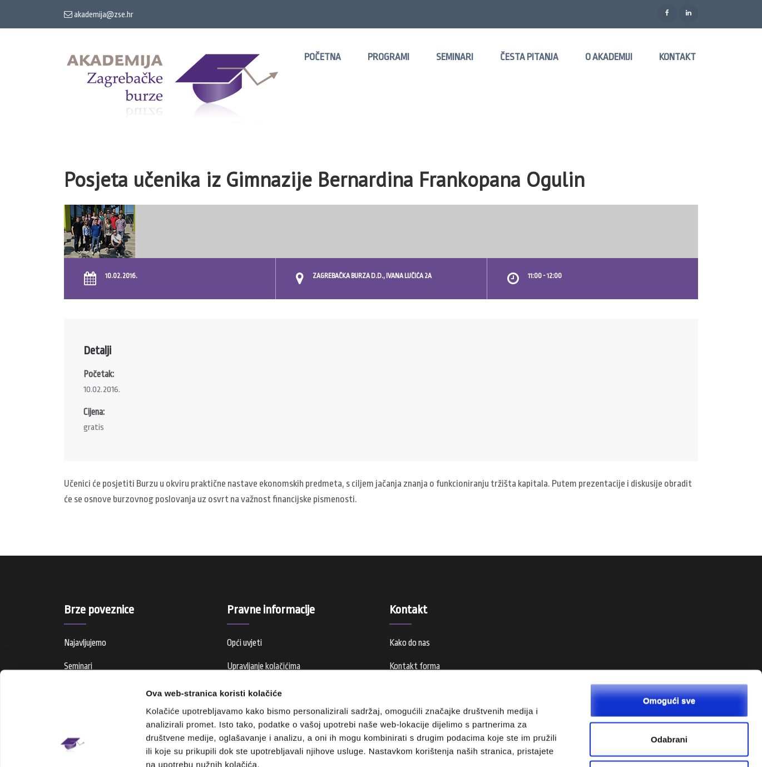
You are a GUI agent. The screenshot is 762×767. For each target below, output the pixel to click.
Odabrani (669, 654)
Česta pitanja (529, 57)
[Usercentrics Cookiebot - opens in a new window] (72, 745)
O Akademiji (608, 57)
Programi (388, 57)
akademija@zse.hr (98, 14)
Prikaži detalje (576, 745)
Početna (322, 57)
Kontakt (677, 57)
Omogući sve (669, 615)
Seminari (454, 57)
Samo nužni (669, 692)
